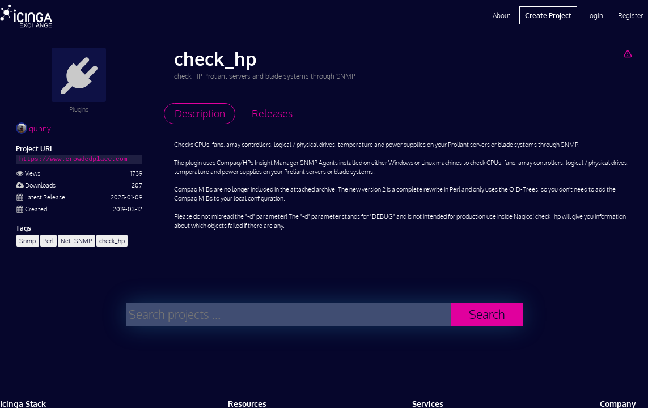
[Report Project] (627, 54)
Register (630, 15)
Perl (48, 240)
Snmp (27, 240)
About (501, 15)
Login (594, 15)
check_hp (112, 240)
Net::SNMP (76, 240)
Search (487, 314)
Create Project (548, 15)
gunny (33, 128)
